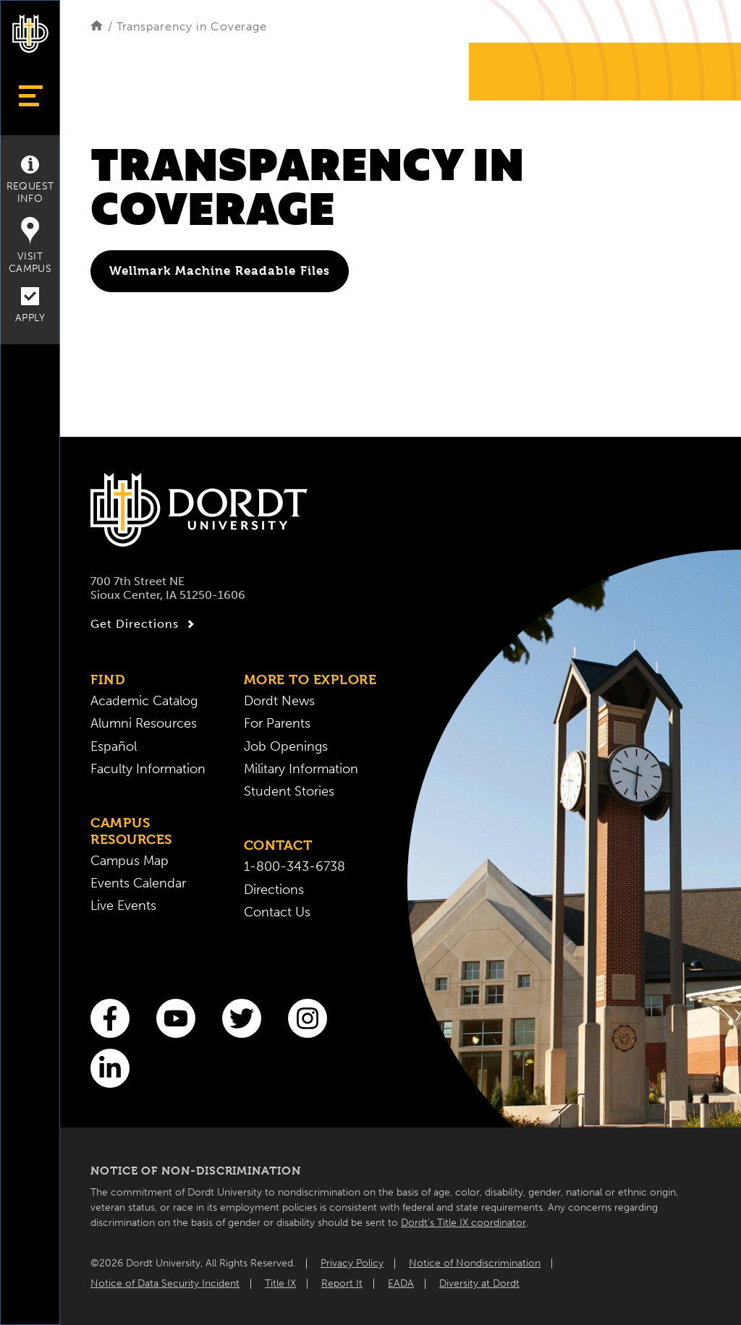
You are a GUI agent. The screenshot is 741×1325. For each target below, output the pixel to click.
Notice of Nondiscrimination (475, 1263)
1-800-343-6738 (294, 866)
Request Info (30, 180)
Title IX (280, 1283)
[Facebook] (110, 1018)
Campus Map (129, 861)
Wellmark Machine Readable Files (219, 270)
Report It (342, 1283)
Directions (274, 890)
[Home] (96, 26)
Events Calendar (138, 883)
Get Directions (144, 624)
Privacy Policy (352, 1263)
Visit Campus (30, 246)
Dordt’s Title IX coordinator (463, 1223)
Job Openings (286, 746)
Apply (30, 305)
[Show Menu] (30, 96)
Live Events (123, 905)
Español (113, 746)
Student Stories (289, 791)
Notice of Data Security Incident (165, 1283)
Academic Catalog (144, 701)
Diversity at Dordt (479, 1283)
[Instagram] (307, 1018)
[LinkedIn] (110, 1068)
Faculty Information (148, 769)
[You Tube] (175, 1018)
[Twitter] (241, 1018)
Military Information (301, 769)
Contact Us (277, 912)
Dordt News (279, 701)
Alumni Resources (143, 723)
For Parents (277, 723)
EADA (401, 1283)
